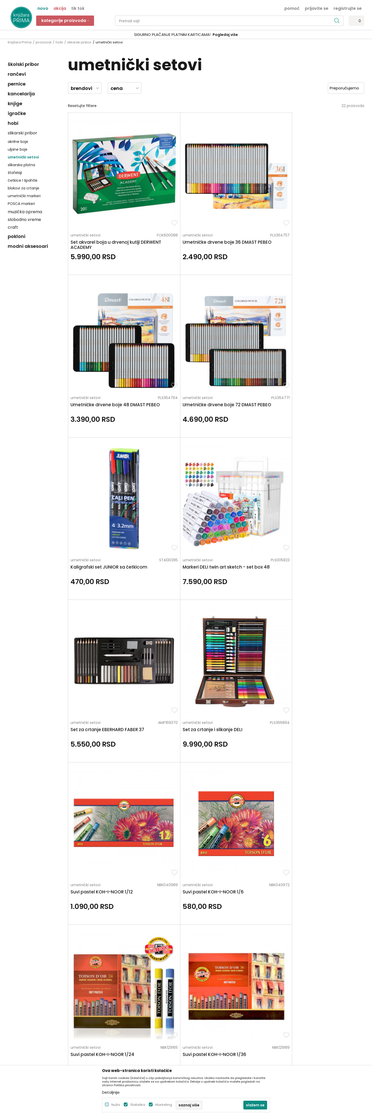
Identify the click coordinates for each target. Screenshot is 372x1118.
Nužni (115, 1104)
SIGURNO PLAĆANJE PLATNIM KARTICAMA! (172, 34)
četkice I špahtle (22, 180)
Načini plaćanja (202, 995)
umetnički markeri (24, 195)
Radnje (104, 1009)
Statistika (137, 1104)
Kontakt (105, 995)
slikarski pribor (79, 42)
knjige (15, 103)
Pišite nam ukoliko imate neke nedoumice (191, 930)
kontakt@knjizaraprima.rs (30, 1013)
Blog (102, 1002)
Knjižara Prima (20, 42)
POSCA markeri (21, 203)
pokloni (16, 236)
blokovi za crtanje (23, 188)
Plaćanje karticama (206, 1002)
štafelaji (15, 172)
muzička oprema (25, 212)
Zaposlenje (108, 980)
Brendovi (106, 1017)
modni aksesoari (28, 246)
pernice (17, 84)
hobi (59, 42)
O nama (105, 973)
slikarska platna (21, 164)
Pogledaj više (225, 34)
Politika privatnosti (205, 973)
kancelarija (21, 93)
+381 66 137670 (21, 999)
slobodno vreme (24, 220)
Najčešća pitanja (204, 1045)
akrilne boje (18, 141)
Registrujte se (348, 8)
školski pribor (23, 64)
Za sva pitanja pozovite (53, 930)
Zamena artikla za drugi (210, 1017)
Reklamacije (199, 1024)
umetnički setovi (23, 157)
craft (13, 227)
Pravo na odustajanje (208, 1038)
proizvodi (43, 42)
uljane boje (17, 149)
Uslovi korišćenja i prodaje (211, 980)
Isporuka (196, 1009)
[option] (186, 34)
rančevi (17, 74)
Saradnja (106, 988)
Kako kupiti (198, 988)
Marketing (163, 1104)
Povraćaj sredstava (206, 1031)
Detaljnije (111, 1092)
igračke (17, 113)
